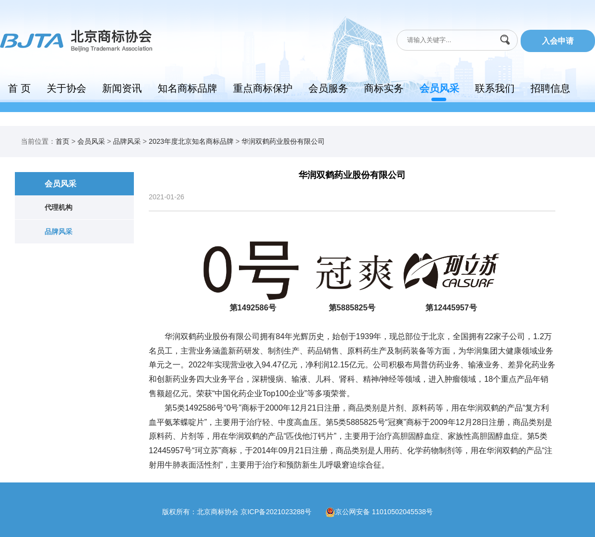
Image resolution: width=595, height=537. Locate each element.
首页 (62, 141)
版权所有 (176, 511)
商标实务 (384, 88)
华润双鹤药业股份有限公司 (283, 141)
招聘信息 (550, 88)
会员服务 (328, 88)
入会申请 (558, 41)
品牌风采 (127, 141)
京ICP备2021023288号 (282, 511)
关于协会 (66, 88)
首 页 (19, 88)
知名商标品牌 (187, 88)
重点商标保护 (263, 88)
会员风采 (439, 88)
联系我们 (495, 88)
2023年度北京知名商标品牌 (191, 141)
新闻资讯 (122, 88)
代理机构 (58, 207)
